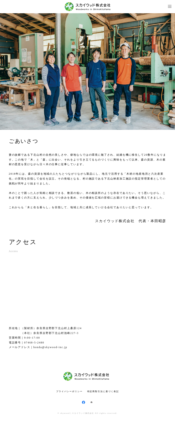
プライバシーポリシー (69, 391)
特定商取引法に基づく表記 (103, 391)
